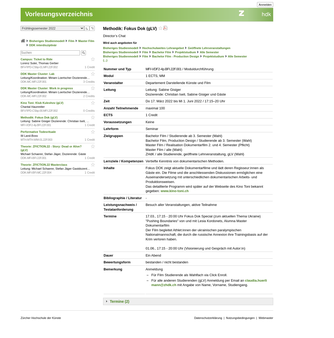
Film (71, 41)
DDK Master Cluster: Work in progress (47, 88)
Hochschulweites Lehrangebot (163, 48)
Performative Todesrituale (39, 131)
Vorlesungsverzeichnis (59, 13)
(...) (105, 60)
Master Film (86, 41)
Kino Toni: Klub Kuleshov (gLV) (42, 102)
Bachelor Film (161, 52)
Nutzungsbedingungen (240, 317)
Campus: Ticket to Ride (37, 59)
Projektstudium (185, 52)
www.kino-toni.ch (175, 191)
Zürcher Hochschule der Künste (41, 317)
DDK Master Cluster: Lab (38, 73)
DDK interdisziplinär (43, 45)
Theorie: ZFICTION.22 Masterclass (44, 164)
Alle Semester (209, 52)
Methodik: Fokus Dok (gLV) (39, 117)
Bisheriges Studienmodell (46, 41)
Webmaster (266, 317)
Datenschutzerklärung (208, 317)
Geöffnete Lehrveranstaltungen (209, 48)
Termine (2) (119, 301)
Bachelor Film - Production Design (175, 56)
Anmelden (265, 4)
